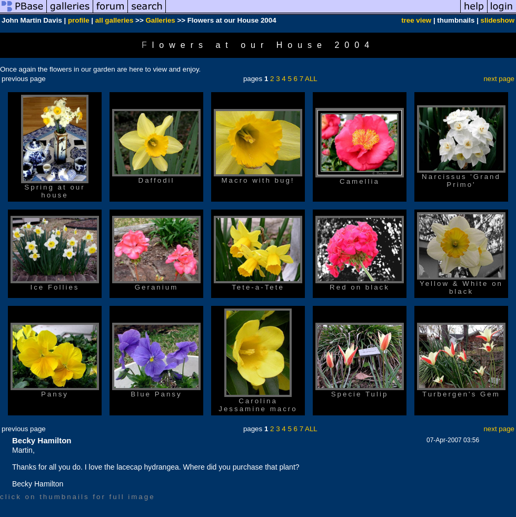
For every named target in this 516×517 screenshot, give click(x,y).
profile (79, 20)
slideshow (497, 20)
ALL (311, 79)
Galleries (160, 20)
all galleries (114, 20)
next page (498, 79)
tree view (416, 20)
